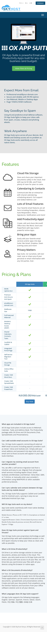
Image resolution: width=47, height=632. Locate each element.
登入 (26, 3)
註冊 (30, 3)
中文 (21, 3)
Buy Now (29, 401)
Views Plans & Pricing (23, 68)
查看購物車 (40, 3)
